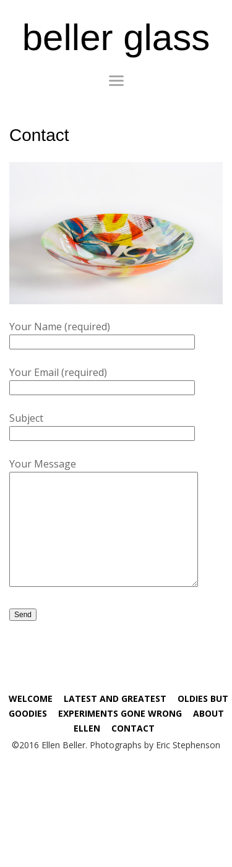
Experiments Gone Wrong (120, 713)
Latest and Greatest (115, 698)
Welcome (31, 698)
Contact (133, 728)
